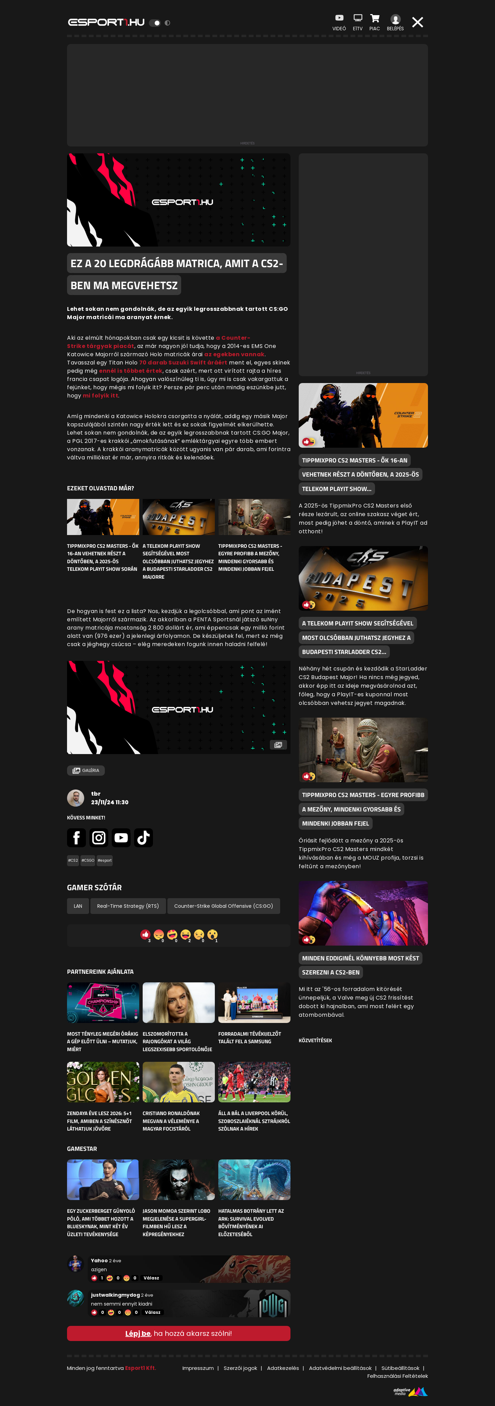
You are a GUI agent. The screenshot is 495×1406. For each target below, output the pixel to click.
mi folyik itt (101, 396)
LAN (78, 906)
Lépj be (138, 1333)
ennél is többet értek (131, 371)
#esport (105, 860)
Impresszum (198, 1368)
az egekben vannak (234, 354)
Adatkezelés (283, 1368)
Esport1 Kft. (140, 1368)
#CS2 (73, 860)
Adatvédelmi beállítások (340, 1368)
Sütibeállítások (400, 1368)
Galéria (86, 770)
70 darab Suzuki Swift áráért (183, 363)
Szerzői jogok (240, 1368)
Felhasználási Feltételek (397, 1376)
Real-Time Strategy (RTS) (128, 906)
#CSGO (87, 860)
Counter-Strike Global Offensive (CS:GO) (223, 906)
